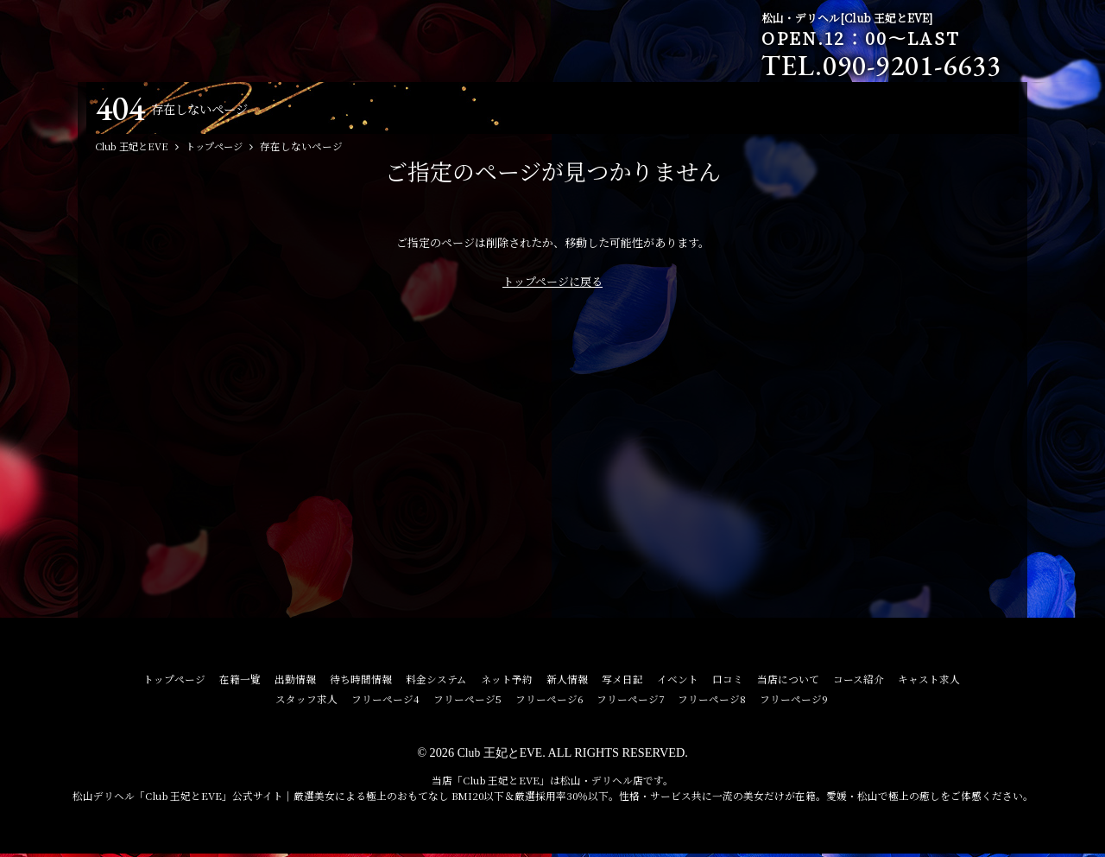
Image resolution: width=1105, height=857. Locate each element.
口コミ (727, 682)
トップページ (174, 682)
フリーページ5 (467, 702)
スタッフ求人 (306, 702)
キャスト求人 (929, 682)
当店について (788, 682)
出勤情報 (295, 682)
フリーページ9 (794, 702)
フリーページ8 (712, 702)
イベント (677, 682)
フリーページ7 (630, 702)
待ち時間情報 (361, 682)
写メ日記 (622, 682)
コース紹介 (858, 682)
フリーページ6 (549, 702)
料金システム (436, 682)
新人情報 (567, 682)
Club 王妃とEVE (499, 756)
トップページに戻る (552, 284)
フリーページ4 (385, 702)
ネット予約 (507, 682)
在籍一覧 (240, 682)
